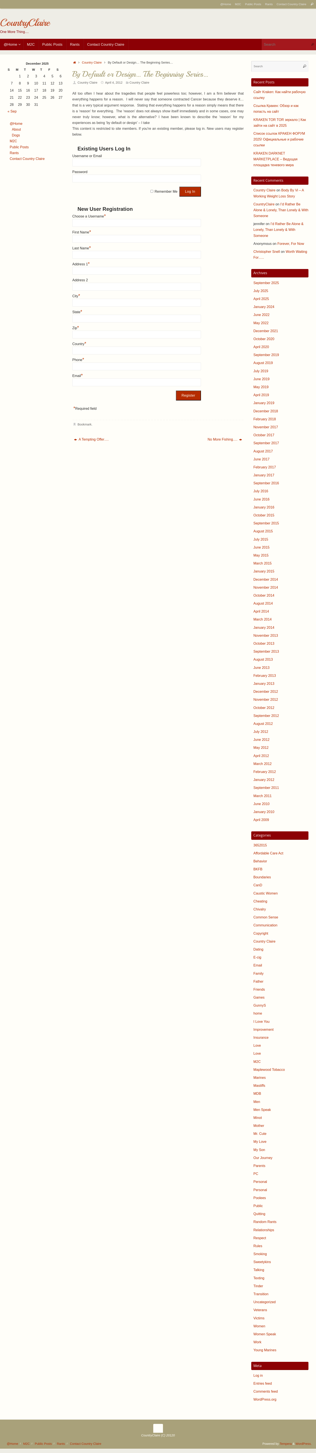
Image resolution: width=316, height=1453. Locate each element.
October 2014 (263, 595)
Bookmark (84, 424)
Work (257, 1342)
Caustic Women (265, 893)
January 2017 (263, 475)
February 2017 (264, 467)
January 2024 (263, 307)
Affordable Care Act (268, 853)
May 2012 (261, 747)
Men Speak (262, 1110)
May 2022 (261, 323)
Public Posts (253, 4)
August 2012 (263, 724)
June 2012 (261, 739)
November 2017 (265, 427)
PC (255, 1174)
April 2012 (261, 756)
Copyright (260, 933)
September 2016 (266, 483)
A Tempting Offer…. (91, 439)
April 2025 (261, 299)
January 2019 (263, 403)
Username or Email (87, 156)
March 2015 (262, 563)
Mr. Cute (259, 1133)
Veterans (260, 1310)
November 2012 (265, 699)
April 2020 (261, 347)
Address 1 (81, 264)
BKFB (257, 869)
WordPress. (303, 1443)
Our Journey (262, 1158)
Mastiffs (259, 1085)
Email (77, 376)
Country (79, 344)
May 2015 (261, 555)
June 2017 (261, 459)
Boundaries (262, 877)
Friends (259, 989)
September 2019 (266, 355)
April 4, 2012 (114, 82)
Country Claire (92, 62)
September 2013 (266, 651)
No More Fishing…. (225, 439)
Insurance (261, 1037)
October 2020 (263, 339)
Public (258, 1206)
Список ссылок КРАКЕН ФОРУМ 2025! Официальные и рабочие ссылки (279, 139)
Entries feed (262, 1383)
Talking (258, 1270)
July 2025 (260, 291)
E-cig (257, 957)
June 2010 (261, 804)
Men (256, 1102)
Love (257, 1045)
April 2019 (261, 395)
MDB (257, 1093)
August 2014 (263, 603)
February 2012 (264, 772)
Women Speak (264, 1334)
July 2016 (260, 491)
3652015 (260, 845)
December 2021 (265, 331)
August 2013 (263, 659)
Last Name (81, 248)
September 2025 (266, 283)
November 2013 (265, 635)
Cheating (260, 901)
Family (258, 973)
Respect (259, 1238)
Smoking (260, 1254)
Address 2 (80, 280)
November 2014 (265, 587)
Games (259, 997)
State (77, 312)
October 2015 (263, 515)
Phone (78, 360)
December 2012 (265, 691)
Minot (257, 1118)
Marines (259, 1077)
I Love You (261, 1021)
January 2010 (263, 812)
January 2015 (263, 571)
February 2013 (264, 675)
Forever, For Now (290, 244)
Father (258, 981)
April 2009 (261, 820)
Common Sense (265, 917)
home (257, 1013)
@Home (225, 4)
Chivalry (259, 909)
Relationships (263, 1230)
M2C (238, 4)
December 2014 (265, 579)
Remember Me (166, 191)
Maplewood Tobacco (269, 1069)
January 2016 (263, 507)
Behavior (260, 861)
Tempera (286, 1443)
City (76, 296)
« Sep (12, 111)
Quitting (259, 1214)
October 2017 (263, 435)
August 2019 (263, 363)
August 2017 (263, 451)
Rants (269, 4)
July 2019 (260, 371)
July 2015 (260, 539)
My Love (259, 1141)
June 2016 (261, 499)
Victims (258, 1318)
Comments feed (265, 1391)
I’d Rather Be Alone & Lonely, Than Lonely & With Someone (280, 210)
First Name (81, 232)
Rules (257, 1246)
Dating (258, 949)
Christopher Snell (266, 251)
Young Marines (264, 1350)
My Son (259, 1150)
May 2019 (261, 387)
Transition (261, 1294)
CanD (257, 885)
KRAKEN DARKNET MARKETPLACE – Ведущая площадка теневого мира (275, 159)
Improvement (263, 1029)
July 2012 (260, 732)
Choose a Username (89, 216)
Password (79, 172)
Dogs (16, 135)
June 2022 (261, 315)
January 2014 (263, 627)
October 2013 (263, 643)
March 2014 (262, 619)
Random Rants (264, 1222)
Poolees (259, 1198)
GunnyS (259, 1005)
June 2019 (261, 379)
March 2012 (262, 764)
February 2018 (264, 419)
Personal (260, 1182)
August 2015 (263, 531)
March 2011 (262, 796)
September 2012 (266, 716)
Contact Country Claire (291, 4)
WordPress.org (264, 1399)
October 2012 (263, 708)
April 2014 (261, 611)
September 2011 (266, 788)
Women (259, 1326)
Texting (258, 1278)
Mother (258, 1126)
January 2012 (263, 780)
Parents (259, 1166)
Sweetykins (262, 1262)
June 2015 (261, 547)
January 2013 (263, 683)
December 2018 (265, 411)
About (16, 129)
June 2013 (261, 667)
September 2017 (266, 443)
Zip (75, 328)
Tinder (258, 1286)
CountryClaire (24, 22)
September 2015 (266, 523)
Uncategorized (264, 1302)
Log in (258, 1375)
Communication (265, 925)
